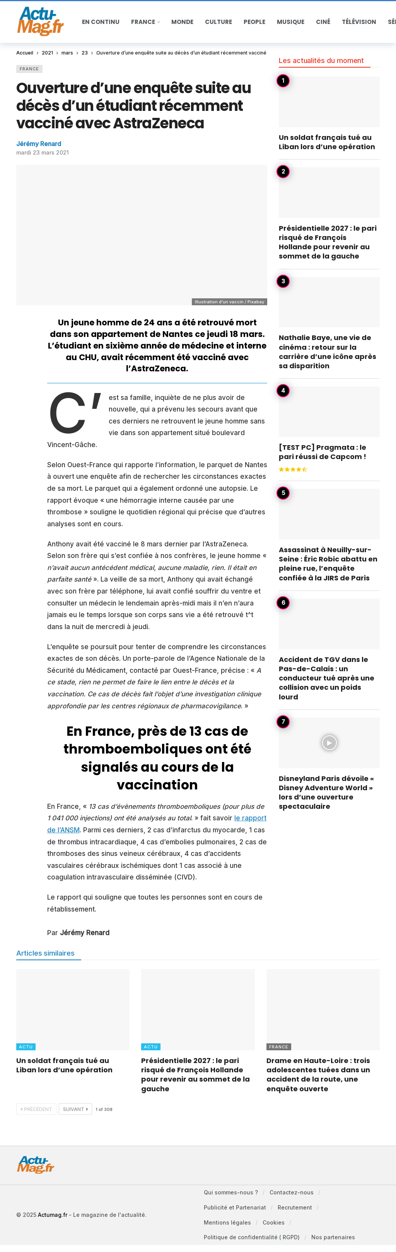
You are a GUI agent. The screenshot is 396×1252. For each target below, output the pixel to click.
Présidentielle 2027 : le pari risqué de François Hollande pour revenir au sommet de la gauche (328, 242)
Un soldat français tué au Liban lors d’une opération (327, 142)
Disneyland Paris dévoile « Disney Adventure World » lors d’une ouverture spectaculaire (326, 792)
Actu (26, 1047)
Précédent (36, 1109)
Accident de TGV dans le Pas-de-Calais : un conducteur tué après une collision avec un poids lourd (326, 678)
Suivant (75, 1109)
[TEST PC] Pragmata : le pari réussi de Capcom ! (322, 451)
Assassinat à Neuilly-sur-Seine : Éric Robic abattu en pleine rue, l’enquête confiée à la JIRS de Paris (328, 564)
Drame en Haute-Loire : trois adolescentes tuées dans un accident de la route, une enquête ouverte (318, 1075)
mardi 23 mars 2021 (42, 152)
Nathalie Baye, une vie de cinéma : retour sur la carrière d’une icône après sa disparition (327, 352)
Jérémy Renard (38, 144)
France (29, 68)
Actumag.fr (52, 1216)
